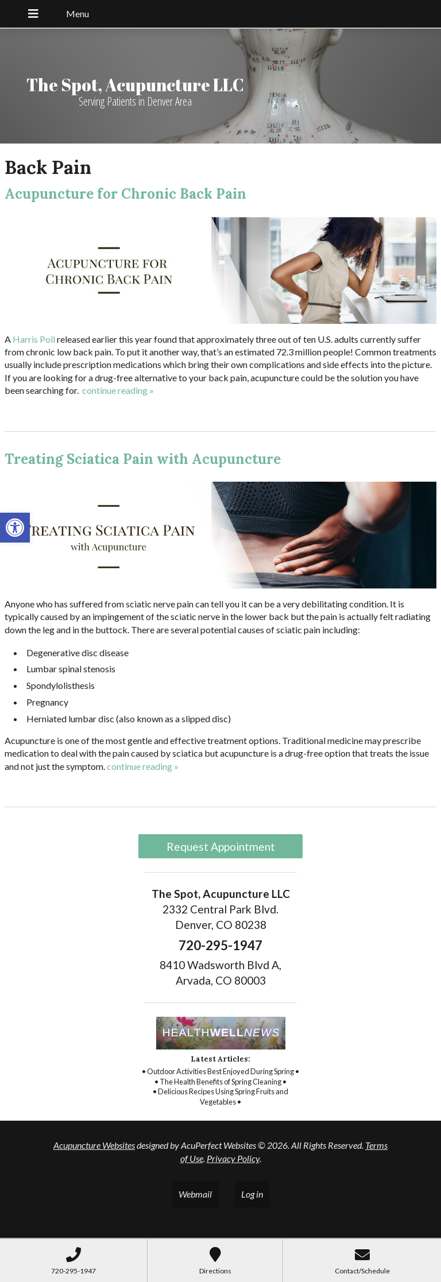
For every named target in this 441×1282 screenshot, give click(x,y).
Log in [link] (252, 1193)
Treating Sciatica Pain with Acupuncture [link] (143, 459)
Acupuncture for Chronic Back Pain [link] (125, 194)
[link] (15, 528)
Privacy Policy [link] (233, 1158)
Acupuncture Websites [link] (94, 1145)
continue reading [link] (118, 390)
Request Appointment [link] (221, 846)
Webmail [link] (195, 1193)
